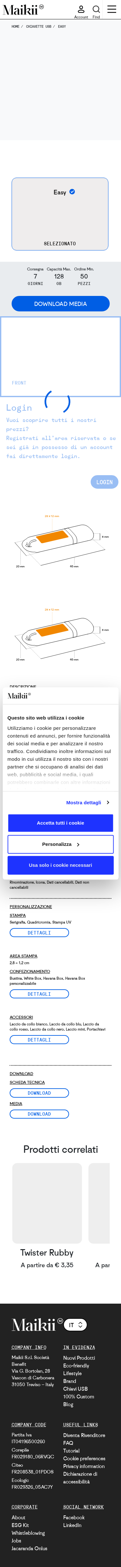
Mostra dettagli (83, 802)
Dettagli (39, 932)
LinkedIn (72, 1525)
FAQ (68, 1443)
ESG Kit (20, 1525)
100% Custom (78, 1396)
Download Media (60, 303)
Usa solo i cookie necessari (60, 865)
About (18, 1517)
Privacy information (84, 1466)
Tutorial (71, 1450)
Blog (68, 1404)
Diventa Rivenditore (84, 1435)
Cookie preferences (84, 1458)
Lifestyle (72, 1373)
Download (39, 1093)
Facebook (74, 1517)
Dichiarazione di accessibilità (80, 1478)
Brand (69, 1381)
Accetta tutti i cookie (60, 823)
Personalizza (60, 844)
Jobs (16, 1540)
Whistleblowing (28, 1533)
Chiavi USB (75, 1389)
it (76, 1324)
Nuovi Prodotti (79, 1358)
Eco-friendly (76, 1365)
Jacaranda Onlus (29, 1548)
